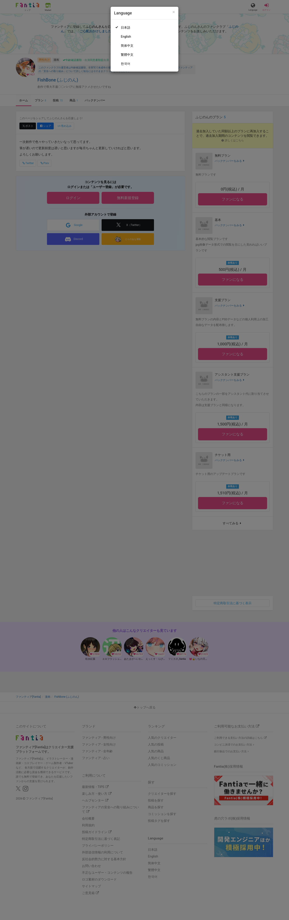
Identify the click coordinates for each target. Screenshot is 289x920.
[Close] (173, 12)
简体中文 (127, 45)
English (126, 36)
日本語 (125, 27)
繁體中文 (127, 54)
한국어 (125, 63)
